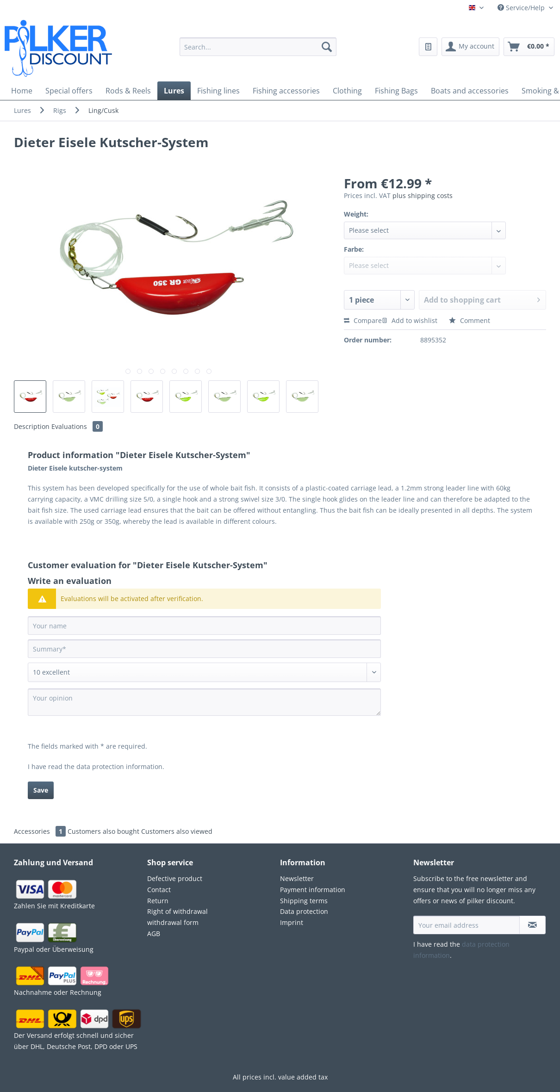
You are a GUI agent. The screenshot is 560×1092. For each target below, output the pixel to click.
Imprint (291, 922)
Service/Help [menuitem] (522, 7)
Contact (159, 889)
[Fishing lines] (218, 90)
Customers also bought (103, 831)
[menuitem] (258, 52)
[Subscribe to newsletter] (532, 925)
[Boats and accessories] (469, 90)
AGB (153, 933)
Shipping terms (304, 900)
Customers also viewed (176, 831)
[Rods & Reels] (128, 90)
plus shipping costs (422, 195)
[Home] (22, 90)
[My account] (470, 46)
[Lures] (174, 90)
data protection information (119, 766)
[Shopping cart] (529, 46)
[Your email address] (466, 925)
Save (40, 790)
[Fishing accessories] (286, 90)
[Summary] (204, 648)
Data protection (304, 911)
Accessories (41, 831)
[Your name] (204, 625)
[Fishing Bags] (396, 90)
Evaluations (77, 426)
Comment (469, 320)
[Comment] (204, 672)
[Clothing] (347, 90)
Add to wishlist (409, 320)
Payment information (312, 889)
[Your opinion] (204, 702)
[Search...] (258, 46)
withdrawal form (173, 922)
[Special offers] (69, 90)
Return (157, 900)
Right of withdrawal (177, 911)
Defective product (174, 878)
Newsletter (297, 878)
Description (32, 426)
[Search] (326, 46)
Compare (363, 320)
